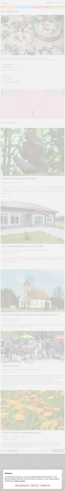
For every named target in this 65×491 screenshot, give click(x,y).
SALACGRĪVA (24, 7)
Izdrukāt (14, 450)
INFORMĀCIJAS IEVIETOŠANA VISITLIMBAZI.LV (13, 458)
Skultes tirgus (10, 366)
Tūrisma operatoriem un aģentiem (11, 464)
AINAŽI (8, 7)
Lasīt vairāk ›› (6, 196)
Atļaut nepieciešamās (22, 485)
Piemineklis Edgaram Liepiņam (19, 178)
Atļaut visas (34, 485)
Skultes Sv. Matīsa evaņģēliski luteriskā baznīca (30, 315)
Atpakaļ (4, 450)
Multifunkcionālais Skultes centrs (22, 246)
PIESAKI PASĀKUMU (7, 466)
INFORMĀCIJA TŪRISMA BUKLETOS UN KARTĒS (14, 461)
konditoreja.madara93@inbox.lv (12, 81)
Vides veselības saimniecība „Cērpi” (22, 433)
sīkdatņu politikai (19, 481)
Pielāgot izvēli (45, 485)
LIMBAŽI (41, 7)
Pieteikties (57, 467)
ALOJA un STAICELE (57, 7)
